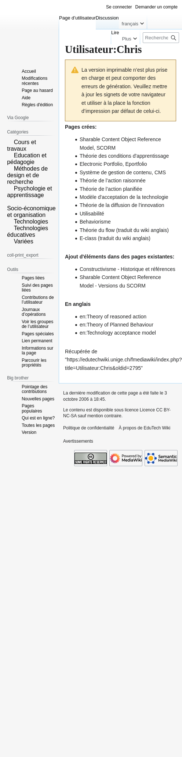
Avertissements (78, 441)
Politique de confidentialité (88, 428)
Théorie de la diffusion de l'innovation (122, 205)
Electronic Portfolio (101, 164)
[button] (9, 141)
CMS (160, 172)
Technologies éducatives (27, 231)
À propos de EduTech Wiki (144, 428)
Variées (23, 241)
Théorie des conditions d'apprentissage (124, 156)
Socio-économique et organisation (31, 211)
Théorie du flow (97, 230)
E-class (88, 238)
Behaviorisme (95, 222)
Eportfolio (136, 164)
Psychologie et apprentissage (29, 191)
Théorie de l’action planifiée (111, 189)
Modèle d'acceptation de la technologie (124, 197)
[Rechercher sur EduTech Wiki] (161, 37)
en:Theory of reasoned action (113, 316)
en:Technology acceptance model (118, 333)
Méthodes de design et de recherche (27, 175)
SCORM (106, 148)
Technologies (31, 221)
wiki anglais (154, 230)
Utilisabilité (92, 214)
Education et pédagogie (26, 158)
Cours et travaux (21, 145)
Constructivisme (98, 269)
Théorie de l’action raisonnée (113, 180)
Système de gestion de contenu (116, 172)
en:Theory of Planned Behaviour (116, 325)
